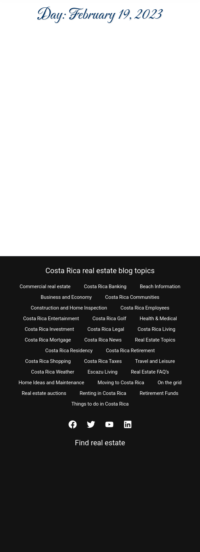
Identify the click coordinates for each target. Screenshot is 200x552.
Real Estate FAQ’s (150, 372)
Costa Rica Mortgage (48, 340)
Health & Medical (158, 319)
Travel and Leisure (155, 361)
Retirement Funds (159, 393)
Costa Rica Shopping (48, 361)
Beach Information (160, 287)
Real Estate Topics (155, 340)
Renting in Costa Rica (102, 393)
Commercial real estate (45, 287)
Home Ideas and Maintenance (51, 383)
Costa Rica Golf (109, 319)
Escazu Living (102, 372)
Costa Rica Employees (145, 308)
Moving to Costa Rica (120, 383)
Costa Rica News (103, 340)
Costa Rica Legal (105, 329)
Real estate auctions (44, 393)
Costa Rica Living (156, 329)
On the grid (170, 383)
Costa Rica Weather (52, 372)
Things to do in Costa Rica (100, 404)
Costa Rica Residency (68, 351)
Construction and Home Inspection (69, 308)
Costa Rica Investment (49, 329)
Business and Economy (66, 297)
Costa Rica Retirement (130, 351)
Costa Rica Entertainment (51, 319)
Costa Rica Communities (132, 297)
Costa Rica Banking (105, 287)
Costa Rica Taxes (103, 361)
